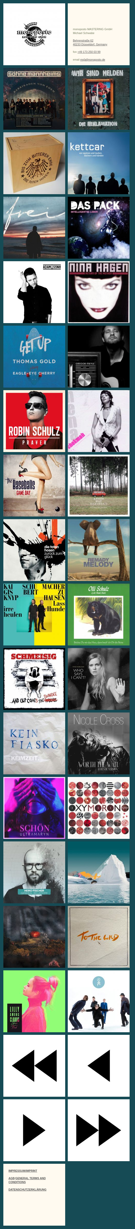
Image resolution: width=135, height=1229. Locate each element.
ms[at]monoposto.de (92, 59)
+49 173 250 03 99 (89, 51)
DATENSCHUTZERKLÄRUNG (27, 1189)
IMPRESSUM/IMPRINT (23, 1170)
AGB (12, 1178)
